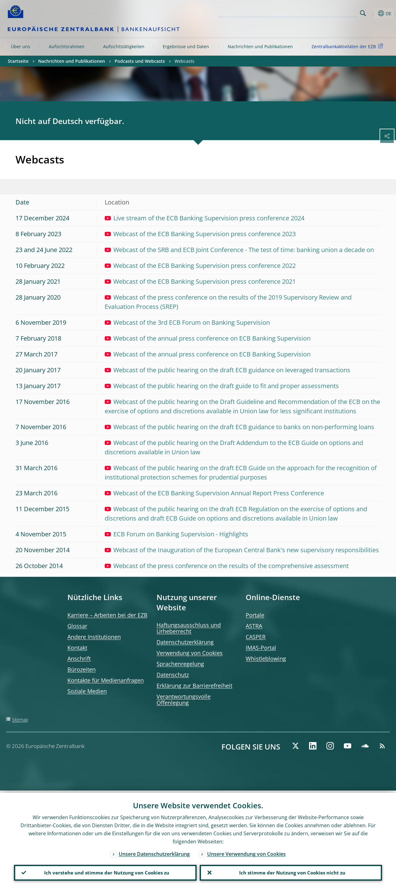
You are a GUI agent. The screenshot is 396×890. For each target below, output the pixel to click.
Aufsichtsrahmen (66, 46)
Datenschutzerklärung (185, 642)
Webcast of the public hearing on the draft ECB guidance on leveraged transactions (227, 370)
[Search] (327, 12)
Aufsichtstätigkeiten (123, 46)
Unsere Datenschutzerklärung (154, 851)
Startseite (18, 61)
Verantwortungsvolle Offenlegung (184, 699)
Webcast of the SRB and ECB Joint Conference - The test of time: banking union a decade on (239, 249)
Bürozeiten (81, 669)
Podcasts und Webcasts (140, 61)
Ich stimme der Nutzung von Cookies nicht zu (290, 871)
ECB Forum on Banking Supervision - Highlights (176, 534)
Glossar (77, 626)
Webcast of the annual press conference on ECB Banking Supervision (208, 338)
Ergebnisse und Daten (186, 46)
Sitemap (20, 720)
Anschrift (79, 658)
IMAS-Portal (261, 647)
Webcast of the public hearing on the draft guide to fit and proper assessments (222, 386)
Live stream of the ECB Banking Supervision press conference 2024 (204, 218)
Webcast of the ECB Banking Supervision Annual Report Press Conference (214, 493)
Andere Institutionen (94, 636)
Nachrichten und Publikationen (260, 46)
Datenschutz (173, 674)
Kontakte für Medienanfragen (105, 680)
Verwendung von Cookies (190, 653)
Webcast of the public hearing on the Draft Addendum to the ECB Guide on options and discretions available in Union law (234, 447)
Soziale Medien (87, 691)
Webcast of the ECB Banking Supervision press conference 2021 (200, 281)
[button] (372, 13)
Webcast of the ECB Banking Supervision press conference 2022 (200, 265)
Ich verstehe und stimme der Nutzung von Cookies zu (105, 871)
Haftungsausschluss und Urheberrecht (189, 628)
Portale (255, 615)
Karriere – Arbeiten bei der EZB (107, 615)
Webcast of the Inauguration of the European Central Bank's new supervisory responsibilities (242, 550)
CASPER (256, 636)
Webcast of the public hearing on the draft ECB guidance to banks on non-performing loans (239, 427)
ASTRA (254, 626)
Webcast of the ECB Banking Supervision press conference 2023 (200, 234)
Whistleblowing (266, 658)
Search (363, 13)
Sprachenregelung (180, 664)
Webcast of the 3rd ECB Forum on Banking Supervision (187, 322)
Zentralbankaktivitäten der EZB (348, 46)
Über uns (20, 46)
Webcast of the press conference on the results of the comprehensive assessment (227, 566)
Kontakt (77, 647)
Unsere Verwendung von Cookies (246, 851)
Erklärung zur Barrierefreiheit (194, 685)
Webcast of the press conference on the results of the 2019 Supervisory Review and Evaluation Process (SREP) (228, 302)
